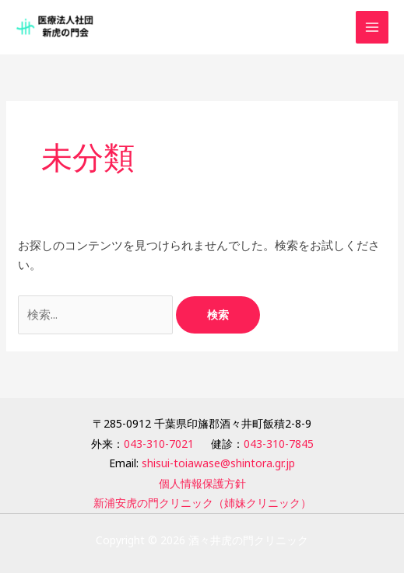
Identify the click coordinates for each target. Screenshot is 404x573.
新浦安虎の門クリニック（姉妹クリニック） (202, 502)
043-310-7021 (159, 443)
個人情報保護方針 (202, 483)
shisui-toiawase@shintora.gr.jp (218, 463)
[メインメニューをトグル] (372, 27)
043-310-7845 (279, 443)
